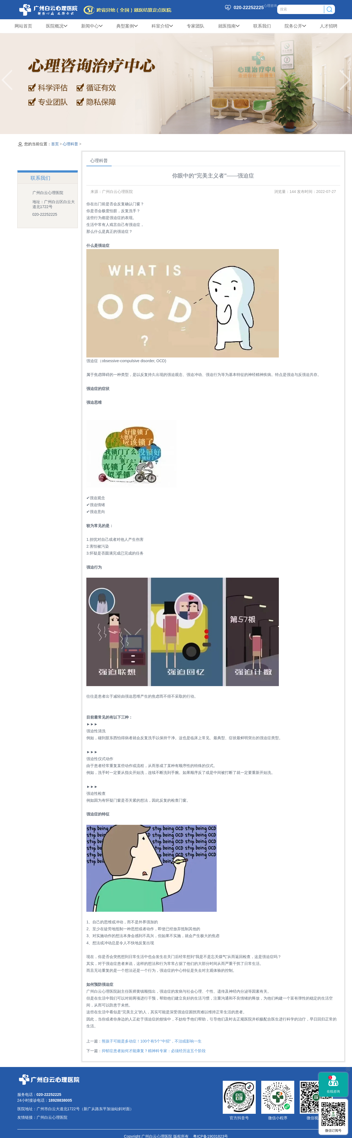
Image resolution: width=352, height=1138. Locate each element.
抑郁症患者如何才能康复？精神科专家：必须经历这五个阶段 (154, 1051)
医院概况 (56, 26)
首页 (55, 144)
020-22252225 (44, 214)
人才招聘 (328, 26)
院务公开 (295, 26)
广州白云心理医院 (52, 1117)
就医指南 (229, 26)
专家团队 (195, 26)
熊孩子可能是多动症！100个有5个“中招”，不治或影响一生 (151, 1041)
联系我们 (262, 26)
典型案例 (127, 26)
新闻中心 (92, 26)
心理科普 (70, 144)
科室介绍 (162, 26)
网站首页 (23, 26)
